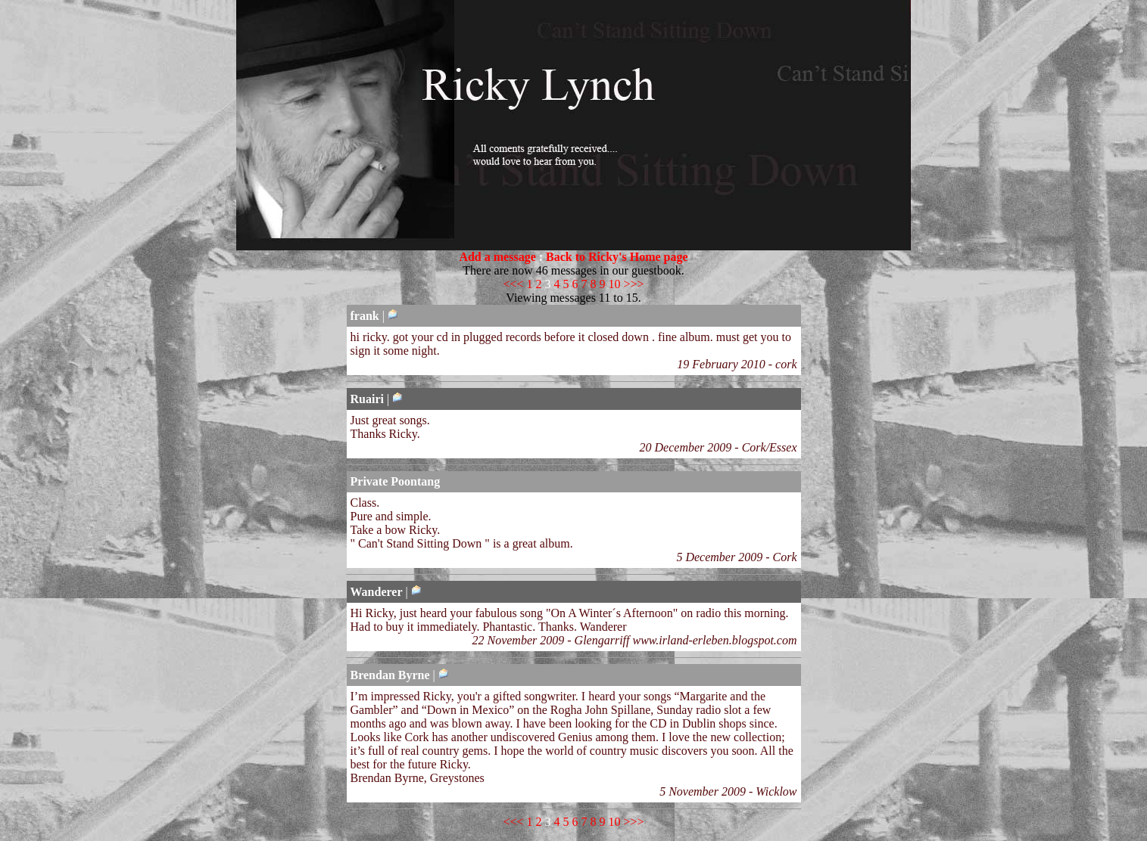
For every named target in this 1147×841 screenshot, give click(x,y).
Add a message (497, 256)
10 (615, 284)
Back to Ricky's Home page (617, 256)
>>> (634, 284)
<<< (513, 284)
